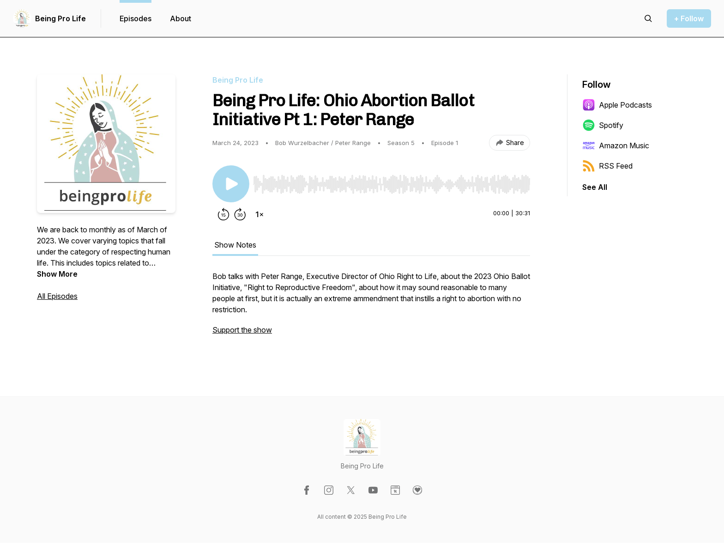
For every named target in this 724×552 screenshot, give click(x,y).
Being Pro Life (60, 18)
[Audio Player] (391, 181)
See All (594, 187)
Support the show (242, 329)
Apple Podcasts (617, 104)
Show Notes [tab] (235, 244)
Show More (57, 274)
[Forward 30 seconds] (240, 214)
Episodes (135, 18)
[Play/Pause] (230, 183)
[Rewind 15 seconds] (223, 214)
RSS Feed (607, 165)
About (180, 18)
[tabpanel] (371, 308)
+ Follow (689, 18)
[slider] (391, 184)
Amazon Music (615, 145)
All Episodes (57, 296)
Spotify (602, 125)
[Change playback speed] (259, 214)
